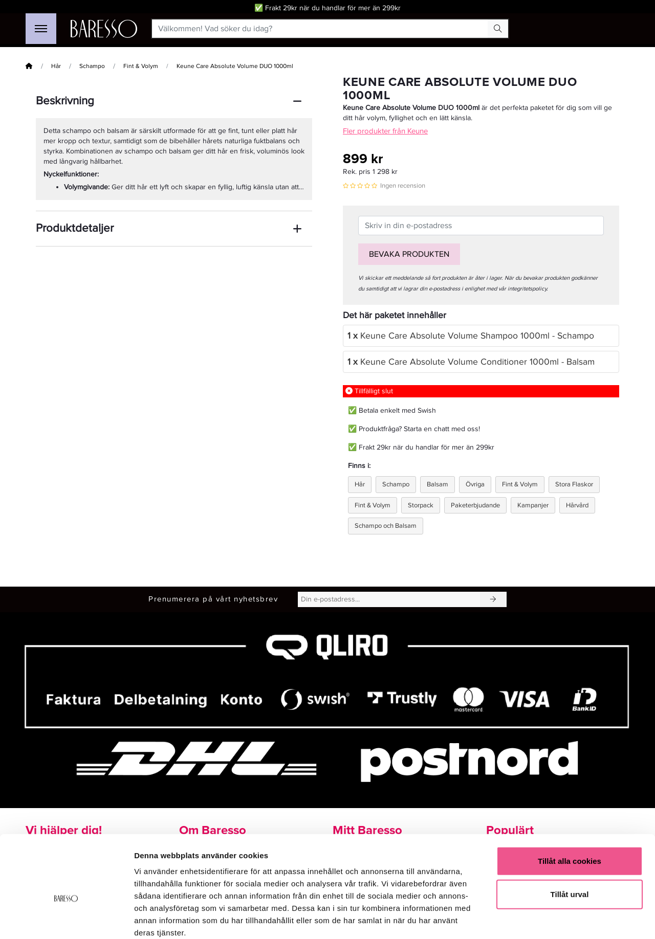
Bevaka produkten (409, 254)
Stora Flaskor (574, 484)
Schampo (92, 66)
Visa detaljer (556, 918)
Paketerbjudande (475, 505)
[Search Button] (498, 28)
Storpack (420, 505)
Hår (56, 66)
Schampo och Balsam (386, 526)
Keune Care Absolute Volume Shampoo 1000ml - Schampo (470, 335)
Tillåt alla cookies (569, 805)
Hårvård (577, 505)
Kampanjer (533, 505)
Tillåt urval (570, 839)
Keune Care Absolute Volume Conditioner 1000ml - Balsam (471, 361)
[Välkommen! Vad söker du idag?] (320, 28)
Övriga (475, 484)
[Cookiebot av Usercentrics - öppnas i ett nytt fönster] (66, 919)
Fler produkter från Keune (385, 131)
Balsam (437, 484)
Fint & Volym (140, 66)
